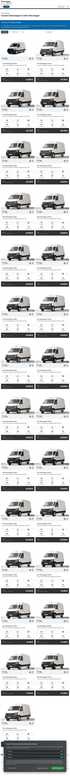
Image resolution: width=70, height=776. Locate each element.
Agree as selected (57, 768)
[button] (32, 32)
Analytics (10, 757)
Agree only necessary (42, 768)
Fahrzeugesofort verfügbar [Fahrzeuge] (61, 7)
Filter (4, 32)
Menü (6, 6)
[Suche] (68, 7)
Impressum (67, 754)
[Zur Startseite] (1, 7)
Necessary (10, 751)
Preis (8, 79)
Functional (10, 754)
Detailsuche (14, 32)
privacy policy (14, 764)
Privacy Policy (11, 768)
